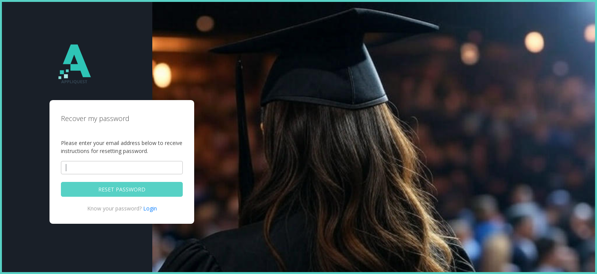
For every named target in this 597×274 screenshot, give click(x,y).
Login (150, 208)
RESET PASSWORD (121, 189)
